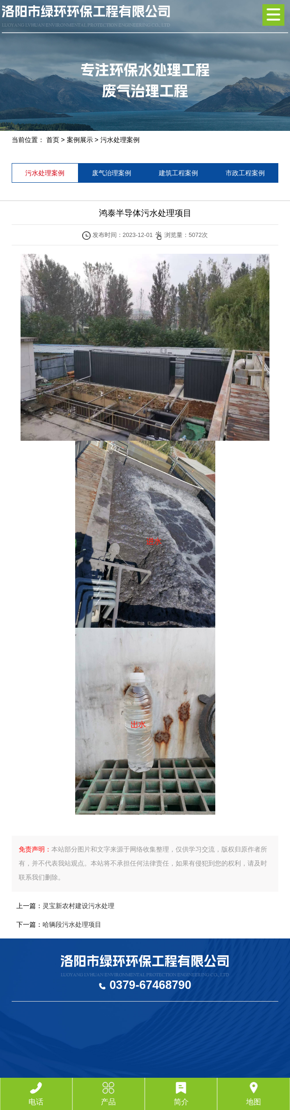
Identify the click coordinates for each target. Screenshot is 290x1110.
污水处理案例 (120, 139)
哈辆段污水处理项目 (71, 924)
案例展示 (80, 139)
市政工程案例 (245, 173)
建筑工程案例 (178, 173)
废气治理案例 (111, 173)
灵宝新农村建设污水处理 (78, 905)
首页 (52, 139)
